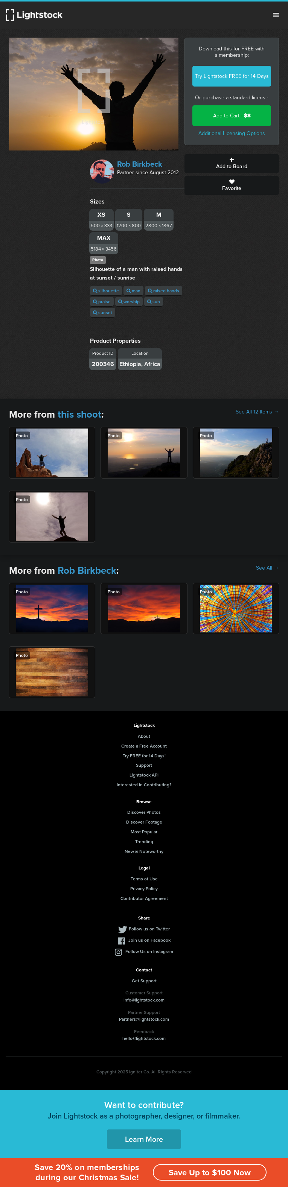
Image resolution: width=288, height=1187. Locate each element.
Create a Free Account (144, 746)
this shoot (79, 414)
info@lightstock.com (144, 1000)
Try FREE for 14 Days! (144, 755)
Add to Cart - (232, 116)
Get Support (144, 980)
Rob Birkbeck (139, 164)
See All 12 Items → (257, 412)
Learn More (144, 1139)
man (133, 290)
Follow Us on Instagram (149, 951)
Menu (276, 15)
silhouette (106, 290)
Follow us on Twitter (149, 929)
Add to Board (232, 163)
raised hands (163, 290)
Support (144, 765)
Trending (144, 841)
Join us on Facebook (149, 940)
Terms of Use (144, 878)
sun (153, 301)
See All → (267, 568)
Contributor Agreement (144, 898)
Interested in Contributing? (144, 784)
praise (102, 301)
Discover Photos (144, 812)
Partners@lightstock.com (144, 1019)
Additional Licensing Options (231, 133)
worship (129, 301)
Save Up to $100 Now (210, 1172)
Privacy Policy (144, 888)
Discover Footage (144, 822)
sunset (102, 312)
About (144, 736)
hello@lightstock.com (144, 1038)
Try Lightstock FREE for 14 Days (232, 76)
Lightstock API (144, 775)
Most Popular (144, 831)
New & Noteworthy (144, 851)
